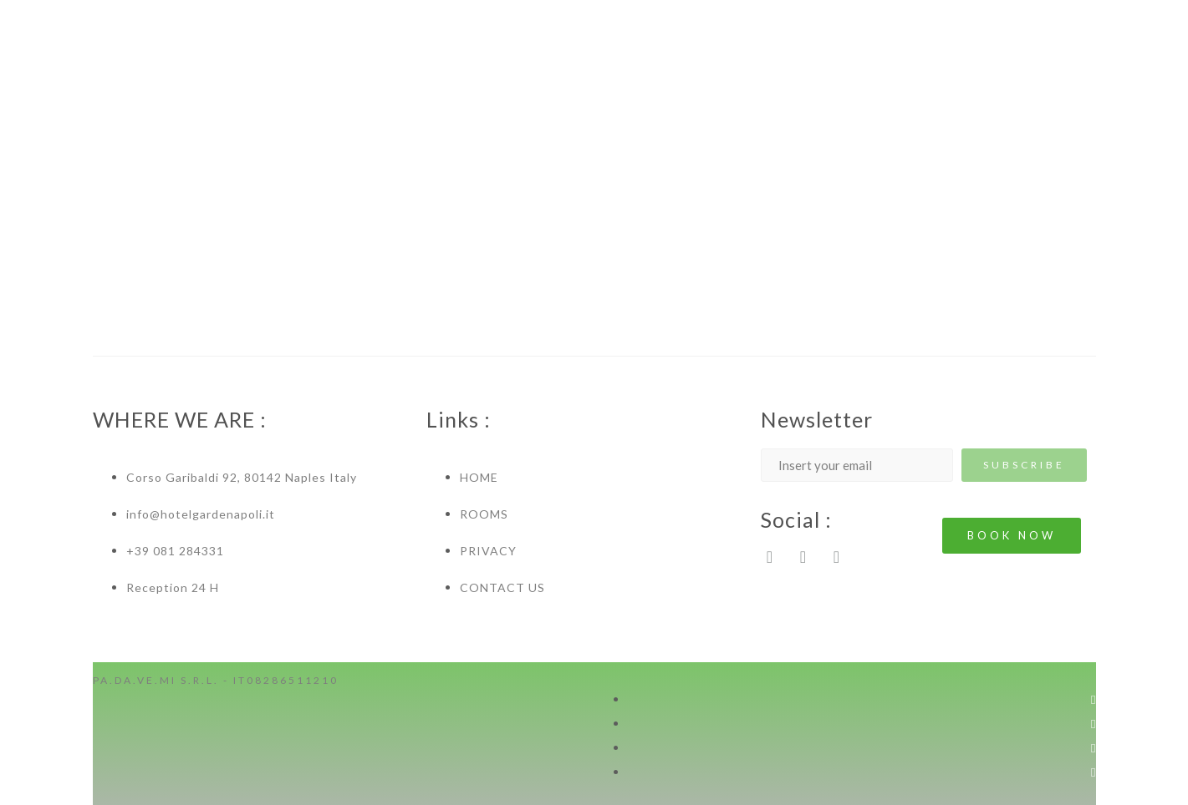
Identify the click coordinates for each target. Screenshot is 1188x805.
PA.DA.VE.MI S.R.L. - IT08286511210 (216, 680)
